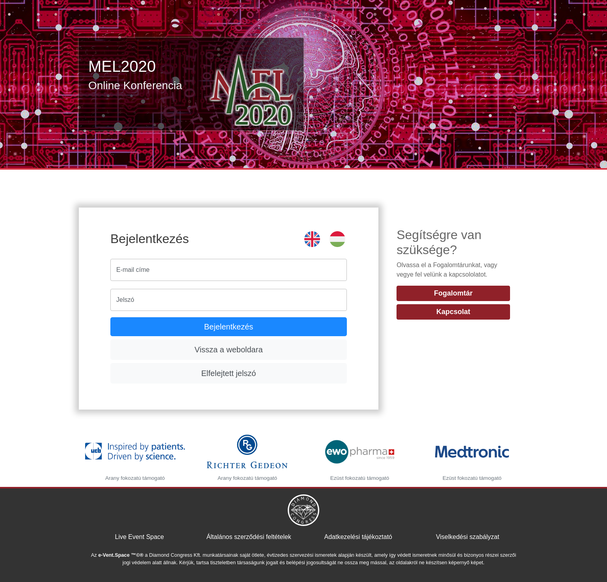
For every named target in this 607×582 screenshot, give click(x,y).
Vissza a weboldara (228, 349)
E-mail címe (132, 269)
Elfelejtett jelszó (228, 373)
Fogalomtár (453, 293)
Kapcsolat (453, 312)
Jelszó (125, 299)
